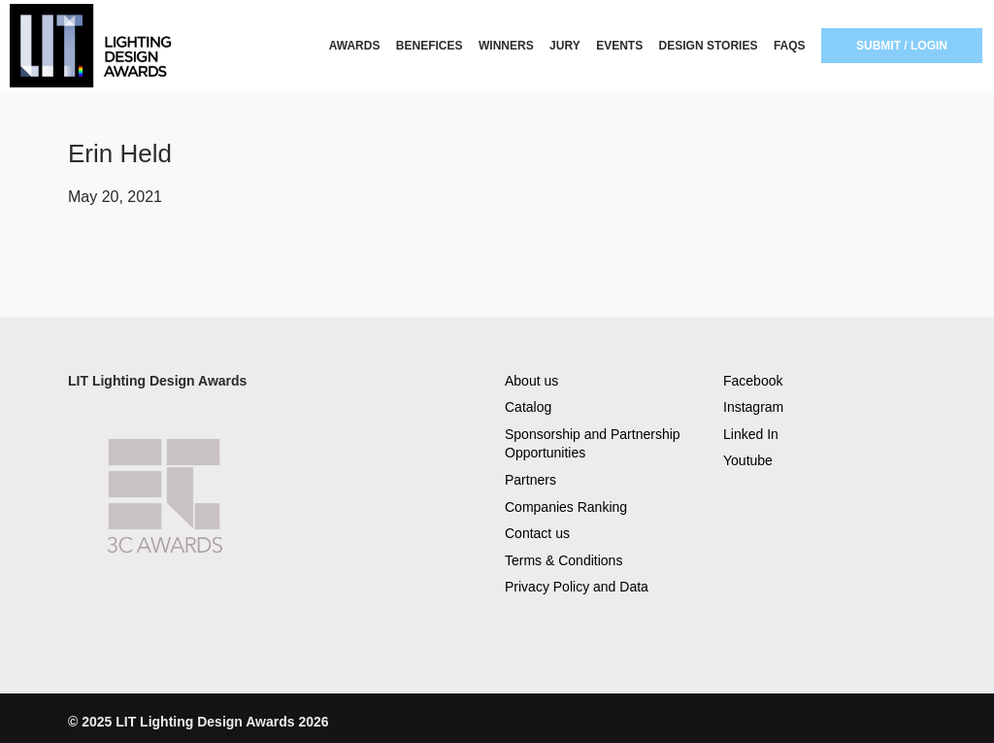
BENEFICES (429, 45)
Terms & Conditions (563, 560)
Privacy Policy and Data (576, 586)
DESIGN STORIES (708, 45)
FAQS (790, 45)
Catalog (528, 407)
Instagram (753, 407)
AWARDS (355, 45)
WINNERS (506, 45)
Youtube (748, 460)
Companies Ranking (566, 507)
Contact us (537, 533)
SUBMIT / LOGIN (901, 45)
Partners (530, 480)
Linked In (751, 434)
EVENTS (619, 45)
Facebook (752, 380)
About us (531, 380)
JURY (564, 45)
